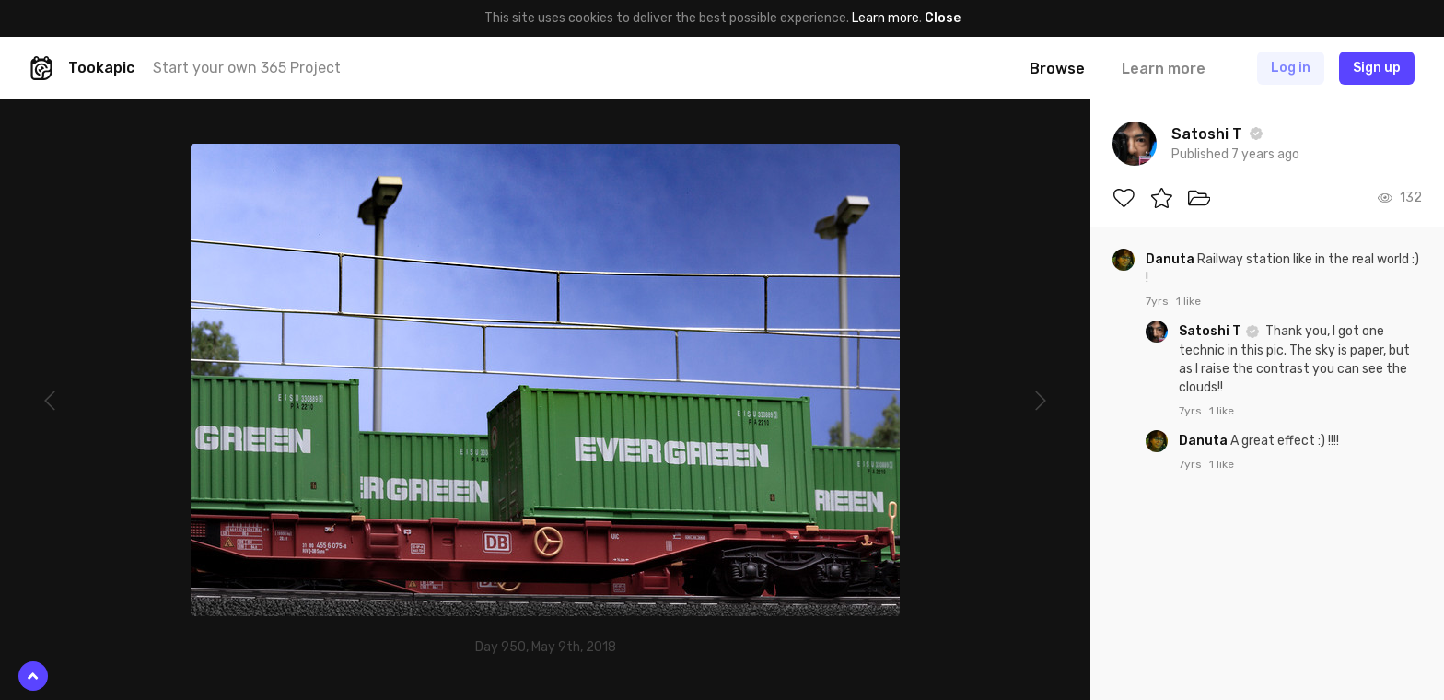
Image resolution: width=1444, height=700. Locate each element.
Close (943, 18)
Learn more (885, 18)
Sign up (1377, 68)
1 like (1188, 301)
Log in (1290, 68)
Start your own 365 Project (247, 67)
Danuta (1171, 259)
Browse (1057, 68)
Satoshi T (1211, 331)
